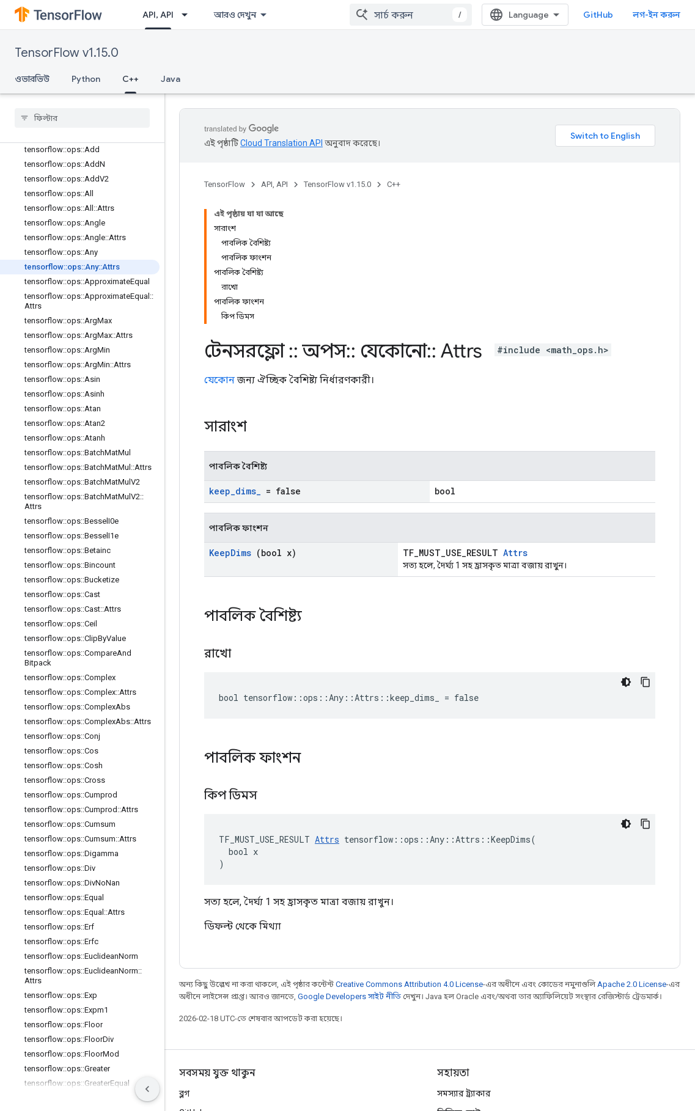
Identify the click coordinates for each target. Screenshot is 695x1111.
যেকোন (219, 380)
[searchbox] (82, 118)
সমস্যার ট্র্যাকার (464, 1093)
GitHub (598, 14)
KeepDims (230, 553)
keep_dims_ (235, 491)
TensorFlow (224, 184)
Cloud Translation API (281, 143)
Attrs (515, 553)
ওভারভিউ (32, 78)
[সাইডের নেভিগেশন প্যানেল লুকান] (147, 1089)
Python (86, 78)
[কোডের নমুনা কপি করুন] (645, 682)
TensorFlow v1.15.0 (67, 53)
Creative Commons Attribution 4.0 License (409, 984)
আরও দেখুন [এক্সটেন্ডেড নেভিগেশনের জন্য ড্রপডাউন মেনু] (235, 14)
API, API (274, 184)
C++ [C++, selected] (130, 78)
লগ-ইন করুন (656, 15)
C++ (393, 184)
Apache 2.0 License (631, 984)
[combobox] (411, 15)
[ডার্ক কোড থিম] (626, 682)
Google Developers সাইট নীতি (349, 996)
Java (170, 78)
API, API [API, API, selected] (158, 14)
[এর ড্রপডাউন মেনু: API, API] (188, 14)
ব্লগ (184, 1093)
